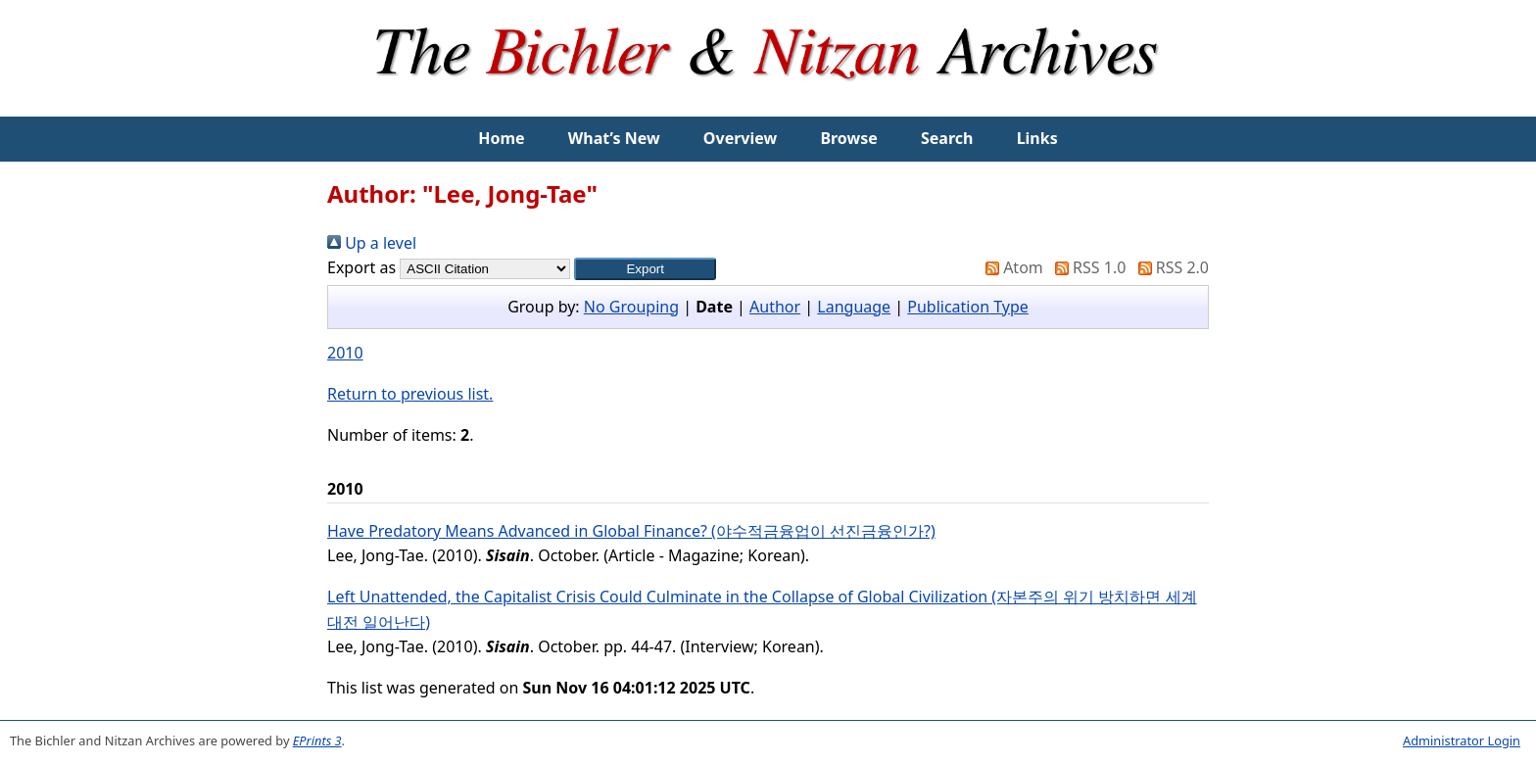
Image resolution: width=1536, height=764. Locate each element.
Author (774, 306)
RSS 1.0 (1086, 267)
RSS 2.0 (1169, 267)
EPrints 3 (317, 740)
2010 (345, 352)
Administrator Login (1461, 740)
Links (1037, 138)
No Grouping (631, 306)
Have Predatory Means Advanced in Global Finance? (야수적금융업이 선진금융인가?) (631, 531)
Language (853, 306)
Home (501, 138)
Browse (848, 138)
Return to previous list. (410, 394)
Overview (740, 138)
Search (947, 138)
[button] (645, 269)
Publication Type (968, 306)
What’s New (614, 138)
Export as (361, 267)
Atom (1010, 267)
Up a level (371, 243)
